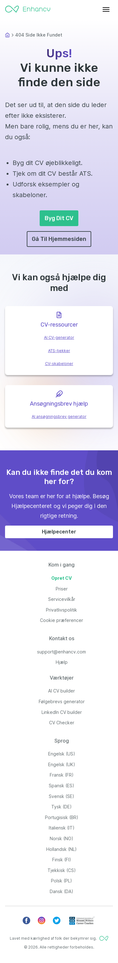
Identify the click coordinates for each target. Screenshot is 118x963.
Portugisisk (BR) (61, 817)
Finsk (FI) (61, 859)
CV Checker (61, 722)
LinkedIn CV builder (62, 712)
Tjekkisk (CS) (62, 870)
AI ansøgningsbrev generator (59, 416)
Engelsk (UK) (61, 764)
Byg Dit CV (59, 218)
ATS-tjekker (59, 350)
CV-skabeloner (59, 363)
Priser (62, 588)
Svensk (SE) (61, 796)
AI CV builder (61, 690)
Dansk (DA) (61, 891)
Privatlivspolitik (61, 610)
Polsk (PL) (61, 880)
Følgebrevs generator (62, 701)
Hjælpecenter (59, 532)
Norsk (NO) (61, 838)
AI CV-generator (59, 337)
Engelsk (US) (61, 753)
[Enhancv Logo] (27, 7)
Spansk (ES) (61, 785)
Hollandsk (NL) (61, 849)
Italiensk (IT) (62, 827)
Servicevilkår (61, 599)
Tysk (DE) (61, 806)
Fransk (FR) (62, 775)
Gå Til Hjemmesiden (59, 239)
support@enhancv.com (61, 651)
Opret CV (61, 578)
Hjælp (62, 662)
